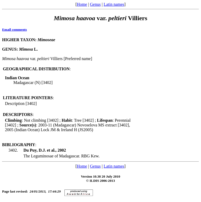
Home (82, 4)
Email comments (14, 29)
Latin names (114, 4)
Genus (95, 4)
